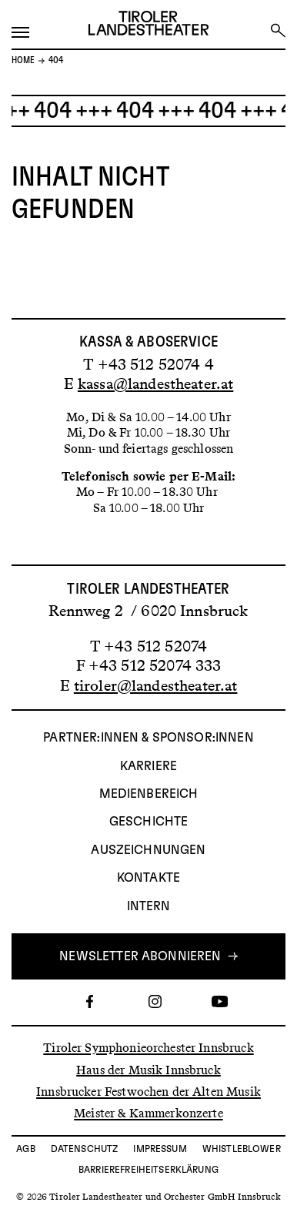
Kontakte (148, 878)
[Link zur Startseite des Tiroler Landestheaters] (148, 25)
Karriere (148, 766)
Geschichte (149, 821)
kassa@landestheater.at (155, 383)
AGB (25, 1149)
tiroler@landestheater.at (156, 685)
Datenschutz (84, 1149)
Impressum (159, 1149)
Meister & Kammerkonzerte (148, 1113)
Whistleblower (241, 1149)
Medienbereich (149, 794)
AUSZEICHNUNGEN (148, 850)
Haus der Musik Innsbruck (148, 1069)
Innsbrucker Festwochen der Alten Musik (148, 1091)
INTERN (149, 906)
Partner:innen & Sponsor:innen (148, 738)
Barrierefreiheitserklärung (148, 1169)
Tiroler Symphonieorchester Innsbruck (148, 1047)
